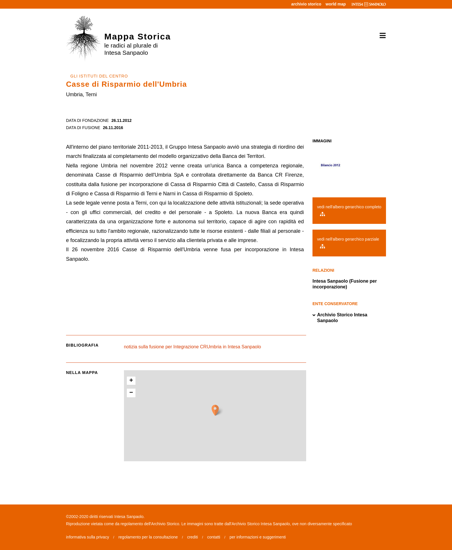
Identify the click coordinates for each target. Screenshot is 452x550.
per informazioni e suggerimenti (257, 537)
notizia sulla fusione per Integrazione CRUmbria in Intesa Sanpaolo (192, 346)
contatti (213, 537)
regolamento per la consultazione (148, 537)
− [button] (131, 393)
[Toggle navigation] (380, 35)
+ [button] (131, 381)
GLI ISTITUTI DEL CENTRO (99, 76)
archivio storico (306, 4)
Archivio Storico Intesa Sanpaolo (339, 318)
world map (336, 4)
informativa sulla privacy (87, 537)
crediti (192, 537)
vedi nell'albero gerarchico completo (349, 210)
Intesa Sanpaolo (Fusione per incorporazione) (344, 284)
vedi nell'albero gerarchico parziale (348, 242)
